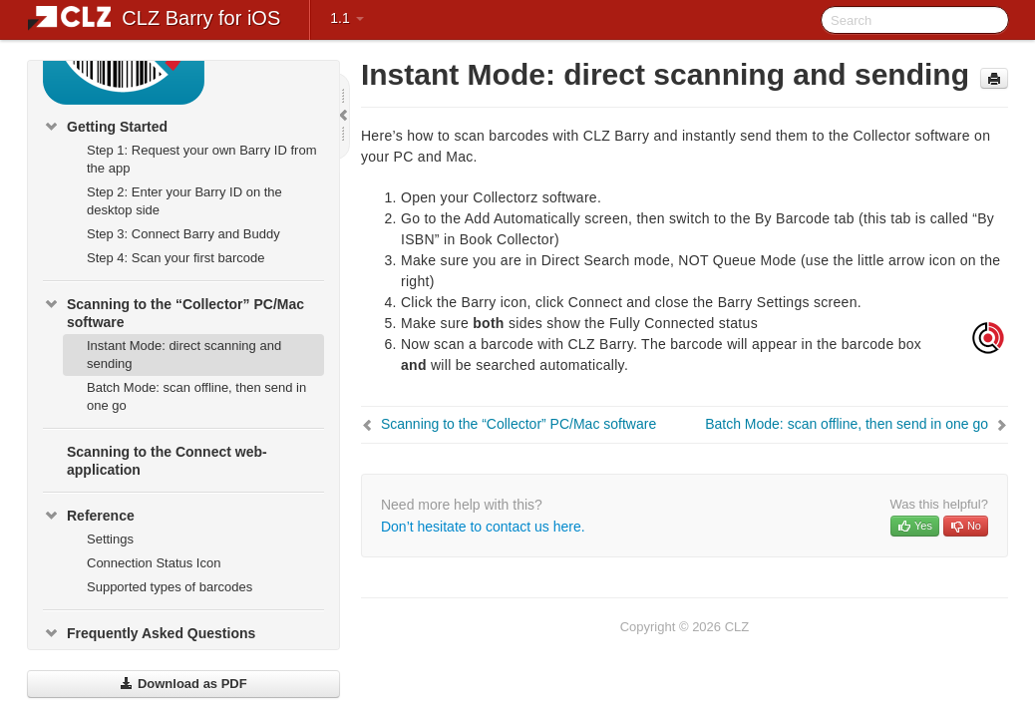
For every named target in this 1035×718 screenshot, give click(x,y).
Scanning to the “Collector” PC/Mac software (173, 311)
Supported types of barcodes (169, 586)
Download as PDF (183, 683)
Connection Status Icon (153, 562)
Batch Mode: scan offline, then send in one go (196, 396)
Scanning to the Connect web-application (167, 461)
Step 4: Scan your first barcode (175, 257)
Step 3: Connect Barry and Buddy (183, 233)
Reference (89, 516)
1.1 (346, 18)
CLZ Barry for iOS (201, 18)
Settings (110, 539)
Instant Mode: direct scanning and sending (184, 354)
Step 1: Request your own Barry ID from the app (201, 159)
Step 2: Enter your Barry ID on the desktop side (184, 200)
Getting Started (105, 127)
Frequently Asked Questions (149, 633)
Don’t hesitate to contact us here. (483, 527)
